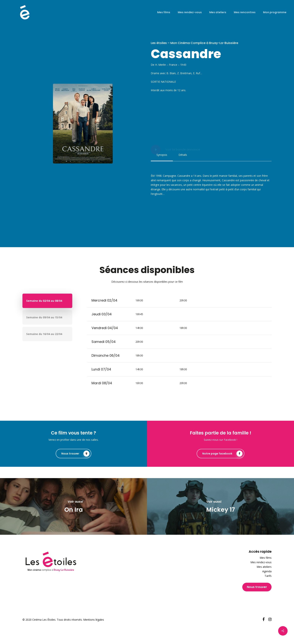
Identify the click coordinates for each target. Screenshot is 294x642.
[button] (162, 154)
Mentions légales (93, 619)
